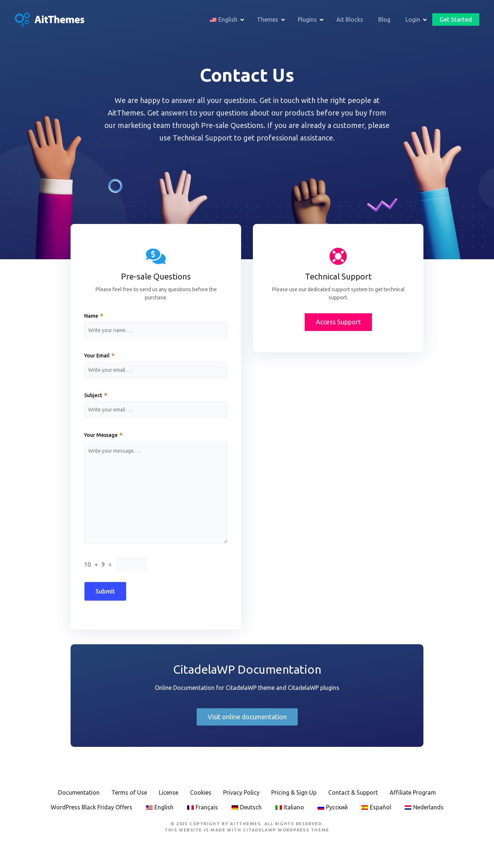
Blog (384, 19)
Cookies (200, 792)
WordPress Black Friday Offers (91, 807)
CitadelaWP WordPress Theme (286, 830)
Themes (267, 19)
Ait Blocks (349, 19)
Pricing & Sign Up (293, 792)
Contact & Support (353, 792)
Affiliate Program (413, 792)
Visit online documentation (247, 716)
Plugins (307, 19)
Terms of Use (129, 792)
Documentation (79, 792)
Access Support (338, 321)
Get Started (456, 19)
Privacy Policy (241, 792)
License (168, 792)
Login (412, 19)
